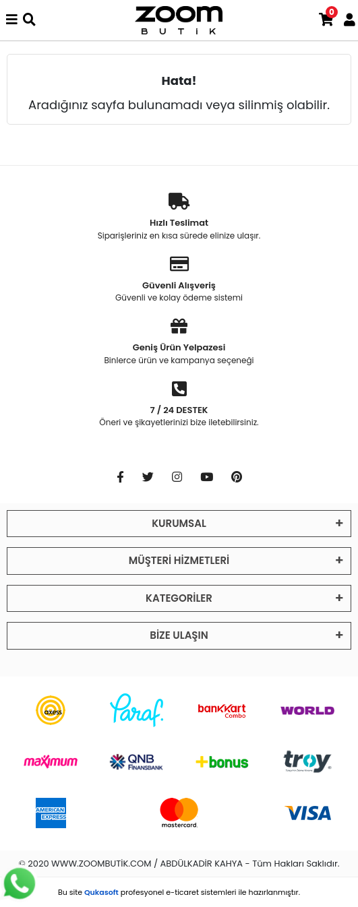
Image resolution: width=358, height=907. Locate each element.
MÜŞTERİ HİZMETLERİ (179, 560)
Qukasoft (101, 892)
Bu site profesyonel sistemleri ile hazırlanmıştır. (179, 892)
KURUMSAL (179, 523)
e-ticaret (182, 892)
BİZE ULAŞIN (179, 635)
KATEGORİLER (179, 598)
